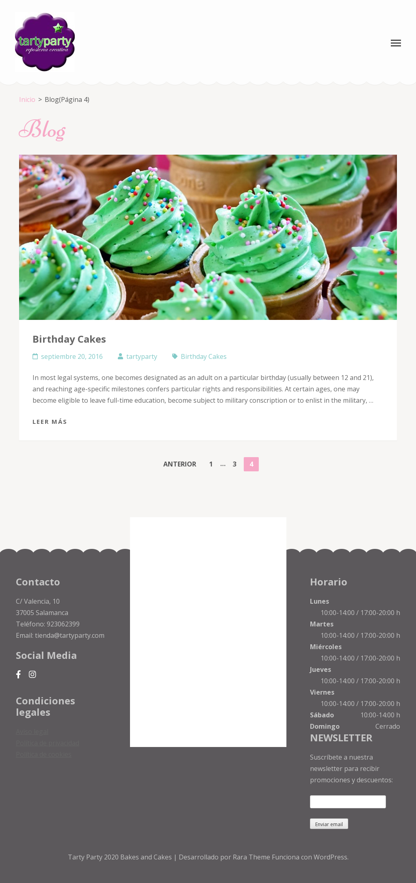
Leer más (49, 421)
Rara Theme (252, 857)
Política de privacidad (47, 742)
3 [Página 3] (237, 462)
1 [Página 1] (214, 462)
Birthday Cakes (69, 338)
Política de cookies (44, 754)
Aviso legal (32, 731)
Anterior (179, 464)
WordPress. (331, 857)
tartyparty (141, 356)
